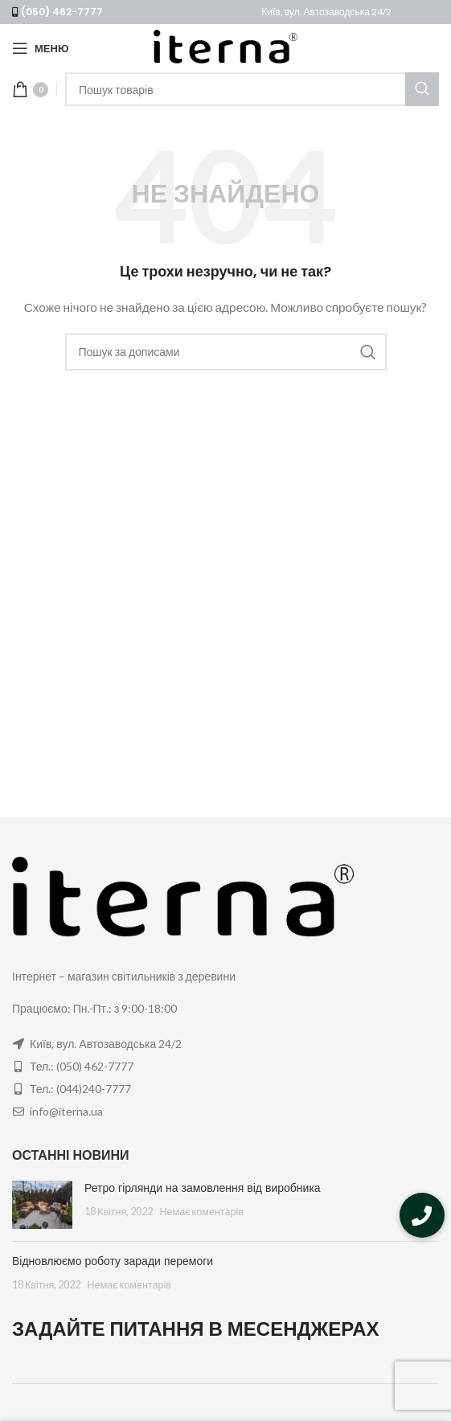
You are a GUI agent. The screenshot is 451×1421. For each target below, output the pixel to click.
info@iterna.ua (66, 1111)
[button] (422, 1215)
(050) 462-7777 (62, 11)
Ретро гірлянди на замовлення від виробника (202, 1188)
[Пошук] (252, 89)
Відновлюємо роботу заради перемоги (112, 1261)
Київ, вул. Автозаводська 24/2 (326, 12)
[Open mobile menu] (40, 48)
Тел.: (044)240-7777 (80, 1088)
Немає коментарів (201, 1212)
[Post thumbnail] (42, 1205)
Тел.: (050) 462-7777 (81, 1066)
